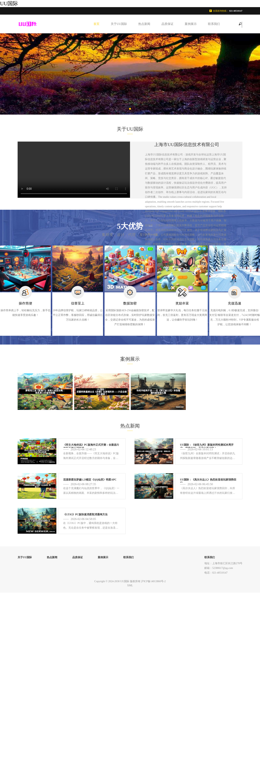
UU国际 (9, 3)
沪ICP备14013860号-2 (153, 581)
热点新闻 (144, 23)
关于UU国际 (119, 23)
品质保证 (167, 23)
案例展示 (191, 23)
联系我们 (214, 23)
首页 (96, 23)
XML (130, 585)
